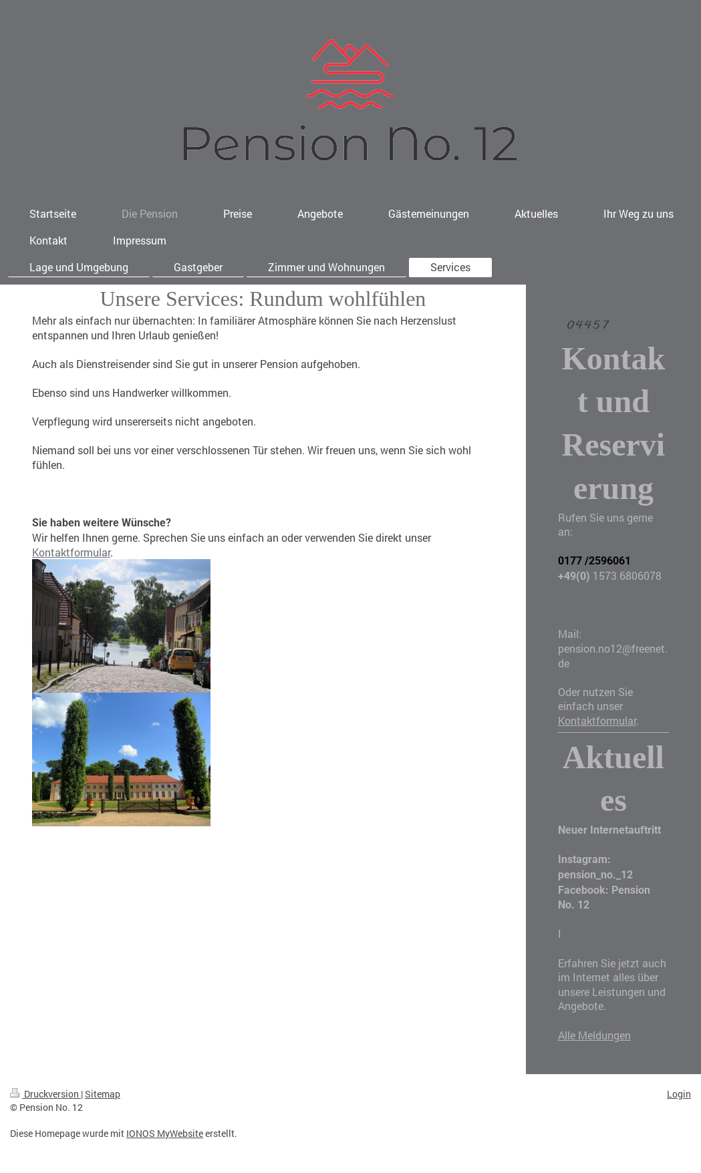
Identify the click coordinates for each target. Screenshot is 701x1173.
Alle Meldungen (594, 1035)
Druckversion (45, 1093)
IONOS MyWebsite (164, 1133)
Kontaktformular (71, 552)
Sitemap (102, 1093)
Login (679, 1093)
